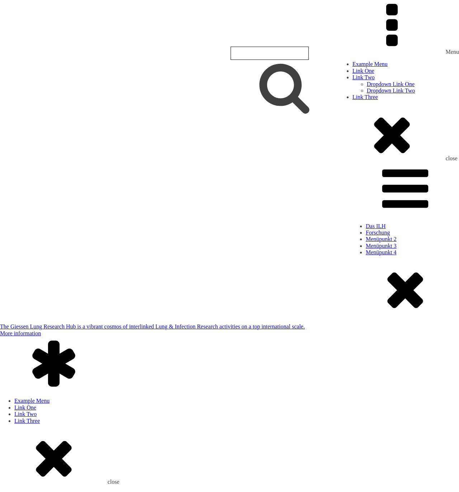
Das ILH (376, 226)
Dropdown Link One (391, 84)
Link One (363, 71)
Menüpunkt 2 (381, 239)
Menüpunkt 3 (381, 246)
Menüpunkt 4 (381, 252)
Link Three (365, 97)
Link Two (363, 77)
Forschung (378, 233)
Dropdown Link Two (391, 90)
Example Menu (370, 64)
